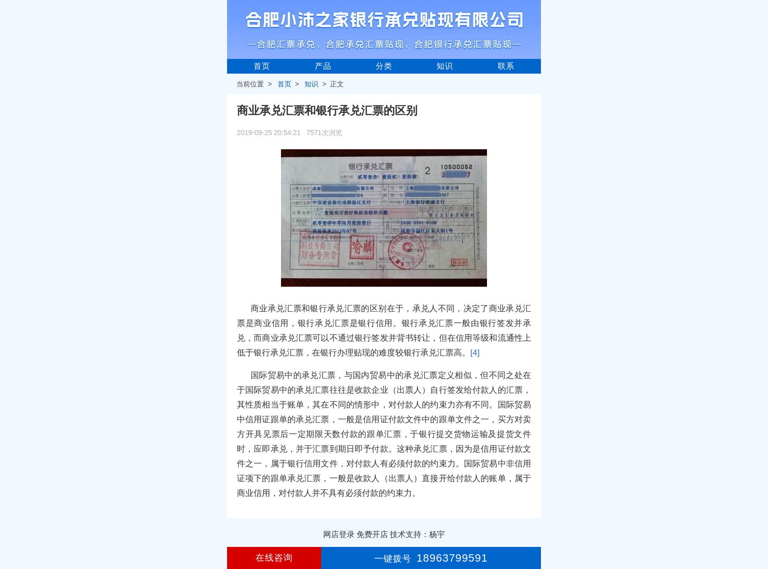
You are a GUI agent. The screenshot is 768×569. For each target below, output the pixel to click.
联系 (506, 66)
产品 (323, 66)
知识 (444, 66)
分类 (384, 66)
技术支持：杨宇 (417, 534)
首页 (262, 66)
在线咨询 (274, 558)
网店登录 (339, 534)
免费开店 (372, 534)
